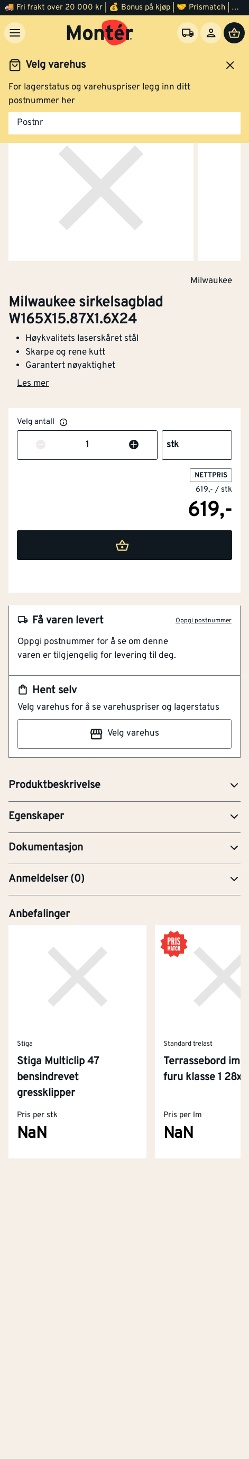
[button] (124, 786)
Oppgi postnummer (204, 621)
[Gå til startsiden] (100, 33)
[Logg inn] (211, 32)
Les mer (33, 383)
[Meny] (14, 32)
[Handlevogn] (234, 32)
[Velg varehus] (187, 32)
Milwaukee (211, 280)
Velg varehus (124, 734)
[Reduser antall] (41, 445)
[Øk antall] (134, 445)
